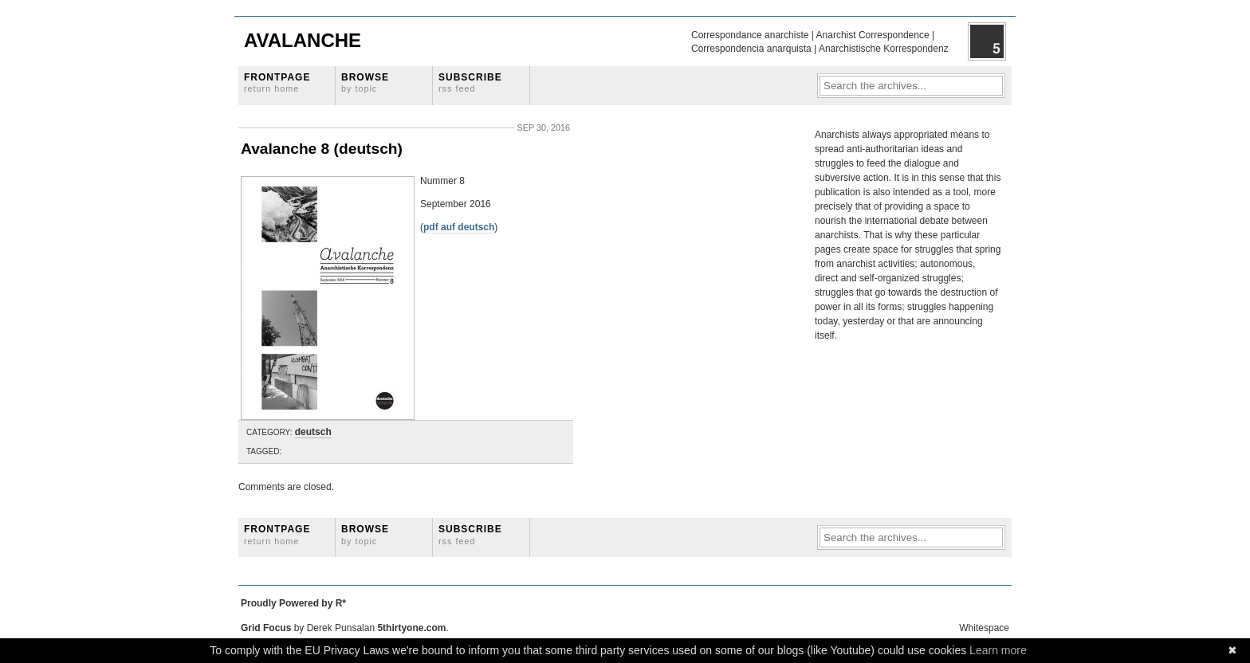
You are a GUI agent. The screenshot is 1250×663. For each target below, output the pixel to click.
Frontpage (277, 82)
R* (341, 603)
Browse (365, 82)
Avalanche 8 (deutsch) (322, 148)
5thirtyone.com (411, 628)
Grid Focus (266, 628)
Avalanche (302, 40)
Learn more (998, 650)
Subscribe (470, 82)
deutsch (313, 431)
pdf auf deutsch (458, 227)
